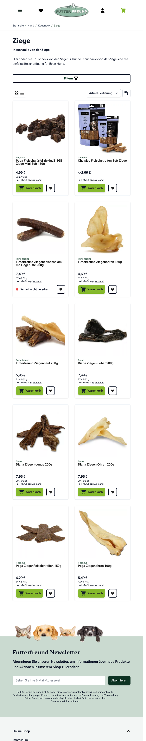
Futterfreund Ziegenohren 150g (100, 262)
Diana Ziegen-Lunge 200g (34, 464)
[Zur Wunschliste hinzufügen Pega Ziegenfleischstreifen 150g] (50, 593)
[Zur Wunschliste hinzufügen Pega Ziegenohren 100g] (112, 593)
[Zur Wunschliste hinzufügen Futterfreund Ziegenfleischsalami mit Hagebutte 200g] (61, 289)
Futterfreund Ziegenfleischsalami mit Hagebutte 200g (39, 263)
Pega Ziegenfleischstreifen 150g (38, 566)
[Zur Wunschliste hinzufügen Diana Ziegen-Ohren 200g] (112, 492)
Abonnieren (119, 680)
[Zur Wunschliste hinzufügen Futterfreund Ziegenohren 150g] (112, 289)
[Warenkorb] (29, 188)
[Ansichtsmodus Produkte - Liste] (16, 93)
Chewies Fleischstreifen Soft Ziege (102, 160)
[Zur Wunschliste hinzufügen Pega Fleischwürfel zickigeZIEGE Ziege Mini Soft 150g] (50, 188)
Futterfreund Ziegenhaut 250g (37, 363)
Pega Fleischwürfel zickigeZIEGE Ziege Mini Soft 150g (39, 162)
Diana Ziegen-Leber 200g (95, 363)
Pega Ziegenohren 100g (94, 566)
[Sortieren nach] (104, 93)
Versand (37, 180)
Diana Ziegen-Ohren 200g (96, 464)
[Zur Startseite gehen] (71, 10)
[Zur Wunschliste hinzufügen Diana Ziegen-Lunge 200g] (50, 492)
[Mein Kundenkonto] (102, 10)
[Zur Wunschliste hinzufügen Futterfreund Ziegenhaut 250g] (50, 390)
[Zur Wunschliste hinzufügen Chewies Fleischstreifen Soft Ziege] (112, 188)
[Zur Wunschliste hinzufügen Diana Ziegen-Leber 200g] (112, 390)
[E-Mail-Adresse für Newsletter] (59, 680)
